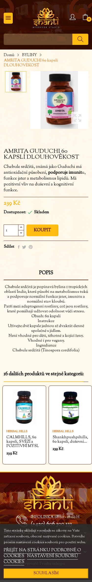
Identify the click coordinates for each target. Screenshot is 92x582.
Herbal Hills (16, 431)
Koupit (42, 230)
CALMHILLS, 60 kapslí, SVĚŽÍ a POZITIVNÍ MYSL (22, 442)
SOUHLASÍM (46, 573)
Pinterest (30, 247)
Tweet (24, 247)
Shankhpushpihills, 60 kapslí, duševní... (70, 439)
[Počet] (11, 230)
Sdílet (19, 247)
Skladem (41, 212)
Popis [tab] (46, 273)
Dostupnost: (15, 212)
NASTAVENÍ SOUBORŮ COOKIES (41, 559)
